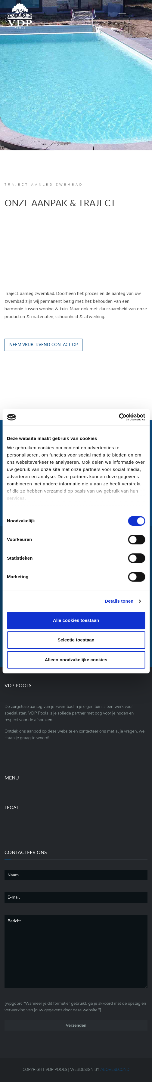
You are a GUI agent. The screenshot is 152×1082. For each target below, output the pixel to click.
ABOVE (114, 1069)
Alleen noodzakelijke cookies (76, 659)
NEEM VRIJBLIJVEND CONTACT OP (43, 344)
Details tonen (119, 601)
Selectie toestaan (76, 639)
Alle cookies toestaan (76, 620)
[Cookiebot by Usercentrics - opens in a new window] (118, 417)
